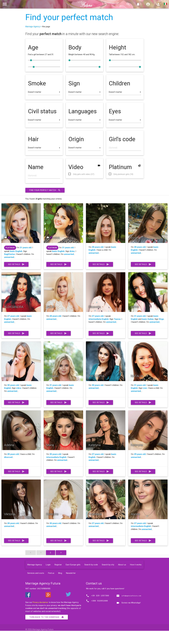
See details (16, 264)
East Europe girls (73, 564)
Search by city (108, 564)
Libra (18, 388)
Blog (60, 573)
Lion (145, 388)
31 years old (25, 247)
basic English (16, 251)
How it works (136, 564)
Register (58, 564)
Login (48, 564)
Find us (51, 573)
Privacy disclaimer (40, 602)
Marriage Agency (34, 564)
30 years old (13, 385)
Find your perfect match (69, 17)
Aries (72, 251)
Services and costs (35, 573)
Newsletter (71, 573)
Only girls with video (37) (83, 174)
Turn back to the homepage (46, 617)
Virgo (161, 319)
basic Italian (148, 319)
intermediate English (99, 319)
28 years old (97, 247)
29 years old (140, 454)
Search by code (91, 564)
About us (122, 564)
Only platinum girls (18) (123, 174)
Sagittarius (9, 254)
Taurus (117, 319)
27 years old (13, 316)
